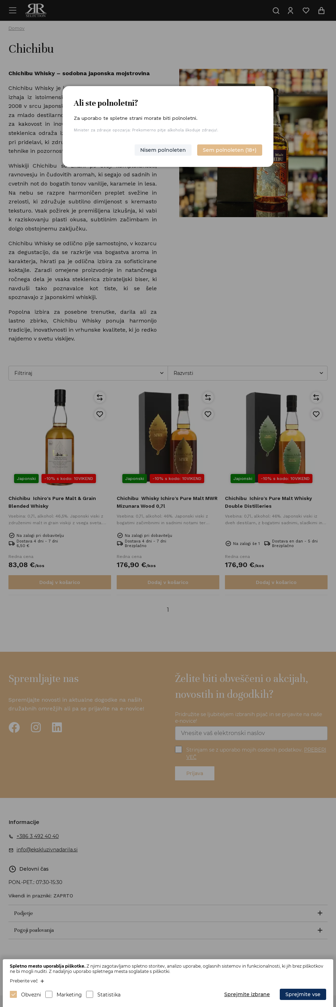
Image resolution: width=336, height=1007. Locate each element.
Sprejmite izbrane (247, 994)
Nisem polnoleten (163, 150)
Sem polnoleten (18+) (230, 150)
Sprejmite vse (303, 994)
